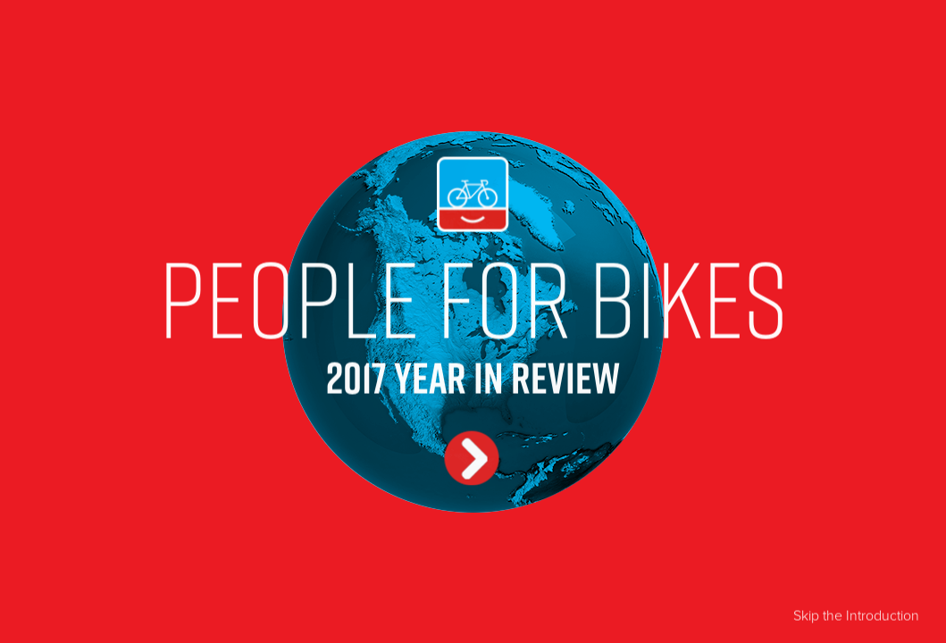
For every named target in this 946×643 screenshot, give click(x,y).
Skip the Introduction (856, 614)
